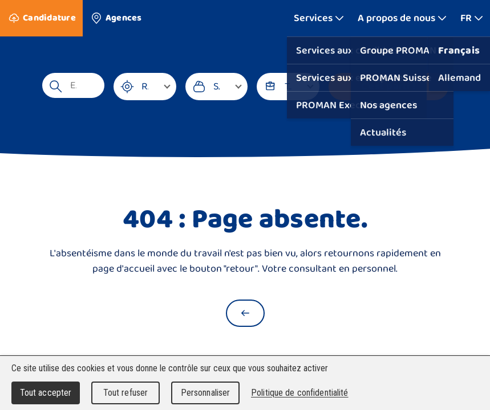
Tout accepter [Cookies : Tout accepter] (46, 392)
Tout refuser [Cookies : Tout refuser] (125, 392)
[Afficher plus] (319, 18)
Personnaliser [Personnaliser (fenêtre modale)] (205, 392)
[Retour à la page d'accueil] (245, 313)
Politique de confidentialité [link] (300, 392)
